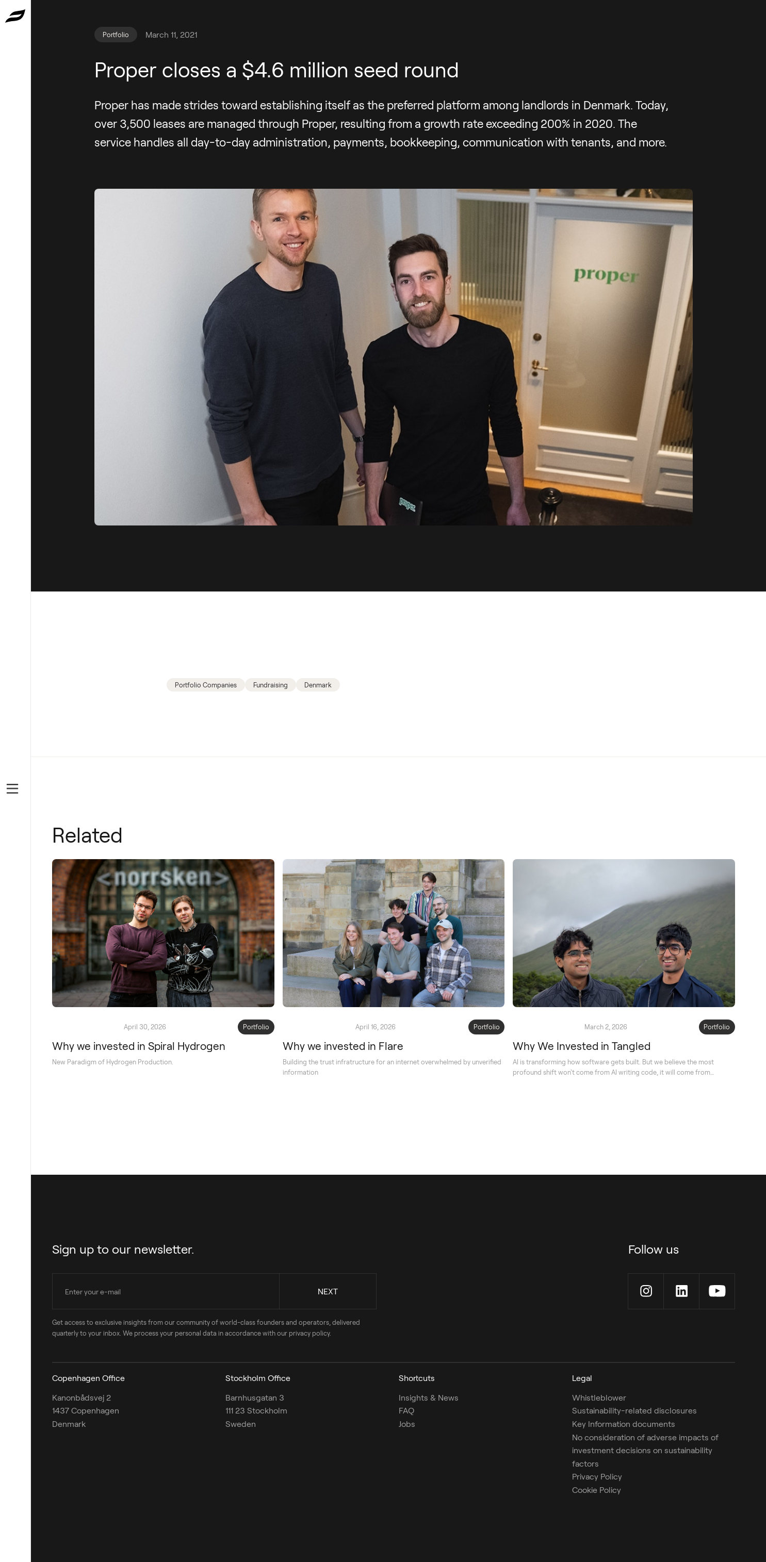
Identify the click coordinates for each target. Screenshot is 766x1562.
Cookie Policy (596, 1489)
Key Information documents (623, 1423)
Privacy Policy (597, 1476)
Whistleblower (599, 1397)
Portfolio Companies (206, 685)
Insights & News (429, 1397)
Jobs (407, 1423)
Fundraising (270, 685)
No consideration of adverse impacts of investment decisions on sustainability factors (645, 1450)
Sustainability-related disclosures (634, 1410)
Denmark (318, 685)
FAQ (406, 1410)
